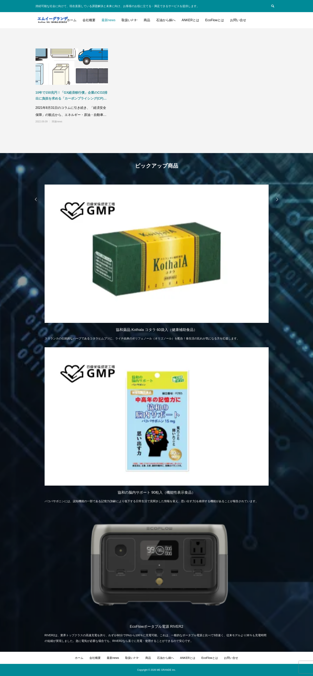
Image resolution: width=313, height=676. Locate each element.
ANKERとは (190, 20)
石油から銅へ (166, 20)
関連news (57, 121)
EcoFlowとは (214, 20)
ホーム (71, 20)
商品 (147, 20)
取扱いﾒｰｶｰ (129, 20)
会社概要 (89, 20)
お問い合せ (238, 20)
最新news (108, 20)
